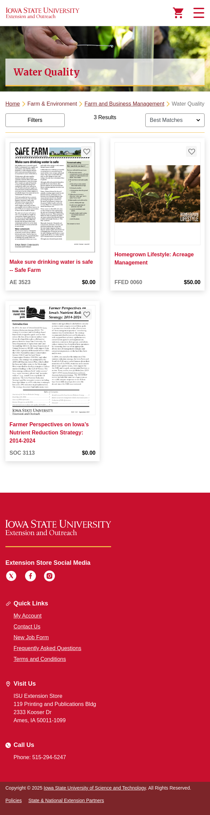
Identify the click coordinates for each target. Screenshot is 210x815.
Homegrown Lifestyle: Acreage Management (154, 258)
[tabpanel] (105, 292)
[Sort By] (175, 120)
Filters (35, 120)
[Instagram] (49, 577)
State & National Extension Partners (66, 800)
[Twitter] (11, 577)
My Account (28, 616)
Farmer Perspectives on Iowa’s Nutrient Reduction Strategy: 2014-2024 (49, 433)
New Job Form (31, 637)
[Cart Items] (178, 13)
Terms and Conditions (40, 659)
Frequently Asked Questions (47, 648)
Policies (13, 800)
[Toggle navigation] (198, 12)
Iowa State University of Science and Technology (95, 788)
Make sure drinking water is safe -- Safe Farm (51, 266)
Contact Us (27, 626)
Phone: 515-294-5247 (40, 757)
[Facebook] (30, 577)
